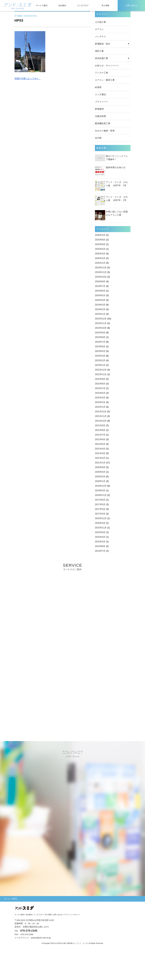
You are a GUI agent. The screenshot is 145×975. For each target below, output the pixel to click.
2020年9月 (100, 467)
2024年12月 (101, 267)
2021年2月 (100, 458)
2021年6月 (100, 439)
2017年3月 (100, 514)
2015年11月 (101, 528)
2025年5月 (100, 249)
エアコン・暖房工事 (105, 80)
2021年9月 (100, 425)
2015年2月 (100, 541)
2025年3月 (100, 253)
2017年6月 (100, 500)
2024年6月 (100, 291)
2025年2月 (100, 258)
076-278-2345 (28, 930)
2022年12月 (101, 370)
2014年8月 (100, 546)
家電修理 (99, 109)
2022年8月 (100, 384)
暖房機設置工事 (102, 123)
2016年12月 (101, 518)
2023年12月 (101, 318)
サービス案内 (41, 5)
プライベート (101, 102)
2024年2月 (100, 309)
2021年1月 (100, 462)
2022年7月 (100, 388)
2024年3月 (100, 305)
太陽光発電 (100, 116)
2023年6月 (100, 346)
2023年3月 (100, 356)
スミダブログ (83, 5)
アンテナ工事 (101, 73)
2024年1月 (100, 314)
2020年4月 (100, 472)
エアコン (99, 29)
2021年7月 (100, 435)
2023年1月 (100, 365)
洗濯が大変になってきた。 (27, 78)
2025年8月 (100, 240)
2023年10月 (101, 328)
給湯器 (98, 87)
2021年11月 (101, 416)
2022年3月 (100, 397)
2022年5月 (100, 393)
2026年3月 (100, 235)
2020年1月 (100, 481)
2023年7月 (100, 342)
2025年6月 (100, 244)
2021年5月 (100, 444)
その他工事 (100, 22)
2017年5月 (100, 504)
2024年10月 (101, 277)
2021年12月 (101, 411)
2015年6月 (100, 532)
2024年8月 (100, 281)
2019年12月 (101, 486)
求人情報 (105, 5)
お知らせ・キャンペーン (107, 65)
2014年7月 (100, 551)
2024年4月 (100, 300)
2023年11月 (101, 323)
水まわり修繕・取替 (105, 131)
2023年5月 (100, 351)
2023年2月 (100, 360)
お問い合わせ (131, 5)
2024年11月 (101, 272)
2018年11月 (101, 495)
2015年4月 (100, 537)
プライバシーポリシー (72, 915)
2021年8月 (100, 430)
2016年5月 (100, 523)
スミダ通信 (100, 94)
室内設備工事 (101, 58)
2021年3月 (100, 453)
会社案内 (62, 5)
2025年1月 (100, 263)
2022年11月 (101, 374)
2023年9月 (100, 332)
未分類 (98, 138)
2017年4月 (100, 509)
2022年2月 (100, 402)
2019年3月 (100, 490)
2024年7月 (100, 286)
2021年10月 (101, 421)
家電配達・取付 (102, 44)
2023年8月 (100, 337)
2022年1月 (100, 407)
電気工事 (99, 51)
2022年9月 (100, 379)
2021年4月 (100, 449)
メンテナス (100, 36)
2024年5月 (100, 295)
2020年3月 (100, 476)
